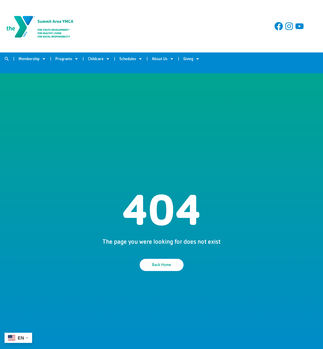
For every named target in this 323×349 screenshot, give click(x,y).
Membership (32, 58)
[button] (7, 59)
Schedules (130, 58)
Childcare (99, 58)
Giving (191, 58)
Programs (66, 58)
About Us (163, 58)
